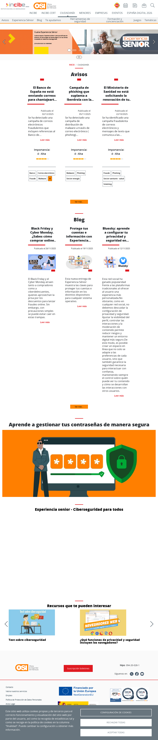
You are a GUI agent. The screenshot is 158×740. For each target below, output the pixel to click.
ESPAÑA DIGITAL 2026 (139, 13)
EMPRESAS (101, 13)
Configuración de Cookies (115, 712)
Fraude (32, 178)
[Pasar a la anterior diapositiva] (4, 42)
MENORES (85, 13)
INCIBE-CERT (49, 13)
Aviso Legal (10, 704)
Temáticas (150, 20)
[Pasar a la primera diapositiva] (69, 50)
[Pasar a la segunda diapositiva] (74, 50)
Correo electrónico (46, 173)
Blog (39, 20)
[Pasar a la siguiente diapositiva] (154, 42)
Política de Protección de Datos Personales (24, 699)
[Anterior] (7, 624)
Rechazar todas (116, 722)
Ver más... (79, 201)
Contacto (9, 687)
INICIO (72, 64)
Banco (32, 173)
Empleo (9, 695)
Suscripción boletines (78, 668)
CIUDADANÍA (67, 13)
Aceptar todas (116, 732)
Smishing (108, 184)
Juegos (137, 20)
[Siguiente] (150, 624)
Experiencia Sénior (23, 20)
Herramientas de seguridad (80, 20)
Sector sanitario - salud (114, 178)
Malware (42, 178)
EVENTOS (117, 13)
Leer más (45, 140)
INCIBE (33, 13)
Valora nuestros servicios (16, 691)
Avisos (5, 20)
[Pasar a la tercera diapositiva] (80, 50)
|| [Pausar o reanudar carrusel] (79, 57)
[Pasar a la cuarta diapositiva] (87, 50)
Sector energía (73, 178)
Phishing (81, 173)
